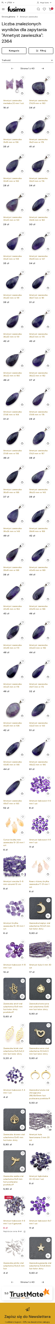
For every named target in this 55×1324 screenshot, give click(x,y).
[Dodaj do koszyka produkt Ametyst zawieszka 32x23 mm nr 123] (22, 209)
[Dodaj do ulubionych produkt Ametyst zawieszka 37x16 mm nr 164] (23, 389)
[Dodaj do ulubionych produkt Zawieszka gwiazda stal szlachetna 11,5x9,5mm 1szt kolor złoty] (48, 1240)
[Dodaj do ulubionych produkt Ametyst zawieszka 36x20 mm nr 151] (23, 311)
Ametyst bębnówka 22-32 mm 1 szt (38, 1177)
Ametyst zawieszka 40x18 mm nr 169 (38, 568)
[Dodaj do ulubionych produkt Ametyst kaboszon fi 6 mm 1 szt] (48, 778)
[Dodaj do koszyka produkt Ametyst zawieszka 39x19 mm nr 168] (22, 560)
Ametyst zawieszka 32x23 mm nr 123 (12, 218)
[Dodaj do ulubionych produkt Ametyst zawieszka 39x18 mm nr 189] (48, 506)
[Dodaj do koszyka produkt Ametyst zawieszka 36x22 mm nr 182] (48, 365)
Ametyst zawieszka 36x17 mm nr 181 (38, 296)
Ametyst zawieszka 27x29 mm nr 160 (38, 102)
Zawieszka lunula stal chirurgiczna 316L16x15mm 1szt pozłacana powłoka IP (39, 1094)
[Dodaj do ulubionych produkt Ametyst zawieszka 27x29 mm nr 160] (48, 77)
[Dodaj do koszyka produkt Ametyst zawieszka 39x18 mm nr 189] (48, 521)
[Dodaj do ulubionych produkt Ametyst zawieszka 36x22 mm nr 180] (23, 350)
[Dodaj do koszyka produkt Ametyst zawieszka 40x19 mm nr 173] (22, 637)
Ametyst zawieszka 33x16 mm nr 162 (38, 218)
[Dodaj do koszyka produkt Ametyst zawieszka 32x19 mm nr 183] (22, 171)
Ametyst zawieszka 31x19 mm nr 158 (12, 140)
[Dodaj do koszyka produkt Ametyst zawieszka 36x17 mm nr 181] (48, 287)
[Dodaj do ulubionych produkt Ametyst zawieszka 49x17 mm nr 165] (23, 778)
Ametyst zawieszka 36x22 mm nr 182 (38, 374)
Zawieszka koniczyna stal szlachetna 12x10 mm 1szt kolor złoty (39, 1006)
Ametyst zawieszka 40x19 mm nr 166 (38, 607)
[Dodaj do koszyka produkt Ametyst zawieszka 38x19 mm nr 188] (22, 482)
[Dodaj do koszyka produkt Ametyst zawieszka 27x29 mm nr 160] (48, 93)
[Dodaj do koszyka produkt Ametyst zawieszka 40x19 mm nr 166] (48, 598)
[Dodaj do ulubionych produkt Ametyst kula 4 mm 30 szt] (48, 942)
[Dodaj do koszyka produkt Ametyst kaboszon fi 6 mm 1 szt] (48, 793)
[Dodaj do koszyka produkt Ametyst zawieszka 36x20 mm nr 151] (22, 326)
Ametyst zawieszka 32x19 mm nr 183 (12, 179)
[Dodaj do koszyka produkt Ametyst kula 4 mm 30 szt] (48, 957)
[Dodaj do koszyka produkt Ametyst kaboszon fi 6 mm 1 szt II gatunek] (22, 1213)
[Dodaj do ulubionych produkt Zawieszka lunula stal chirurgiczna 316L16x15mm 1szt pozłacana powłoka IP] (48, 1067)
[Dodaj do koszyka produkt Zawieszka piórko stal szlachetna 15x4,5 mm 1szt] (22, 1255)
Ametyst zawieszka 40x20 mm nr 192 (38, 646)
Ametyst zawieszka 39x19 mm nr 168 (12, 568)
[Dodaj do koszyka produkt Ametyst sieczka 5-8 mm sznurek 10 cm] (22, 874)
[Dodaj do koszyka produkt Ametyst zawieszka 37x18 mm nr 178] (48, 404)
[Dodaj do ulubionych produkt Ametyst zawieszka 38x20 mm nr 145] (48, 467)
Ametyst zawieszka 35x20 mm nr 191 (12, 296)
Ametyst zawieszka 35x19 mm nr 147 (38, 257)
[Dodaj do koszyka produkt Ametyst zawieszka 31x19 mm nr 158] (22, 132)
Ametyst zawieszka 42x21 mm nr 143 (38, 724)
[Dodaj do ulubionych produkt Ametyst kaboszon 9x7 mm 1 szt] (48, 1198)
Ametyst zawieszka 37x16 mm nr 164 (12, 413)
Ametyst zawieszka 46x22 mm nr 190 (38, 763)
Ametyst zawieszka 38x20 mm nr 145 (38, 490)
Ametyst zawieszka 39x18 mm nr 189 (38, 529)
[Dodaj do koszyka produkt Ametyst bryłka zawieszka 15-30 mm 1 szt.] (22, 915)
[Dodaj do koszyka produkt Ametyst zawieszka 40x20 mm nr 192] (48, 637)
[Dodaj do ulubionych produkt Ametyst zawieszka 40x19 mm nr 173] (23, 622)
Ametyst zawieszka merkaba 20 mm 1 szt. (13, 102)
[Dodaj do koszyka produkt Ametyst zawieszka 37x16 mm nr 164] (22, 404)
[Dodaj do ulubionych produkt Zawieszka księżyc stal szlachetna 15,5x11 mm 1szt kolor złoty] (48, 900)
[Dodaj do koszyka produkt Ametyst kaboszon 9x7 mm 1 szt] (48, 1213)
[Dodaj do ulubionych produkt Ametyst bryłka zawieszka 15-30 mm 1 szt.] (23, 900)
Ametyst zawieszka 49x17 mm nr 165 (12, 802)
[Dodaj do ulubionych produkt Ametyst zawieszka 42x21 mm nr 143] (48, 700)
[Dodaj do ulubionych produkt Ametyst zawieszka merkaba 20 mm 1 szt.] (23, 77)
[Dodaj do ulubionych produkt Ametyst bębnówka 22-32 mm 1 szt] (48, 1153)
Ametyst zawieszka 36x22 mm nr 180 (12, 374)
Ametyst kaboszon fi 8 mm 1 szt (40, 841)
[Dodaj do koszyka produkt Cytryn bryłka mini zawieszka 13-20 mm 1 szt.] (22, 832)
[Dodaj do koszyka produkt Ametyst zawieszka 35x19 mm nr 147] (48, 248)
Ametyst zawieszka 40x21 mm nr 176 (12, 685)
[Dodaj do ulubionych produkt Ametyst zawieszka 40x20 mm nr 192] (48, 622)
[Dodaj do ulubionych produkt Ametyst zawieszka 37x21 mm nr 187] (48, 428)
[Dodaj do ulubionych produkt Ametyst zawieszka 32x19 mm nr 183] (23, 155)
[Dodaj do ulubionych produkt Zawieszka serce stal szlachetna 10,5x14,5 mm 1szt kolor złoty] (48, 1025)
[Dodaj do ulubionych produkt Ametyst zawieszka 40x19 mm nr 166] (48, 583)
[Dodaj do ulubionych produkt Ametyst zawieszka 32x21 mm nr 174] (48, 155)
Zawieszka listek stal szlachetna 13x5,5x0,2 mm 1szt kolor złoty (13, 1051)
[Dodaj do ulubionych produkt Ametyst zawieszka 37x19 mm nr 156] (23, 428)
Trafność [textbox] (6, 60)
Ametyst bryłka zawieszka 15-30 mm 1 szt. (14, 926)
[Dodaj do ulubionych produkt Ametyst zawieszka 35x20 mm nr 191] (23, 272)
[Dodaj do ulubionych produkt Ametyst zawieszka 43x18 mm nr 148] (23, 739)
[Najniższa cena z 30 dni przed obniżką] (24, 1231)
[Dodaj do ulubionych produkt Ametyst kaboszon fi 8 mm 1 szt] (48, 817)
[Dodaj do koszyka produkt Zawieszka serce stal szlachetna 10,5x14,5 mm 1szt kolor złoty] (48, 1041)
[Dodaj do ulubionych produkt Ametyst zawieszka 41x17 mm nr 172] (48, 661)
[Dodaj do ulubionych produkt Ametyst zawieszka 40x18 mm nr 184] (23, 583)
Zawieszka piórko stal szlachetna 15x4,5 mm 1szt (14, 1266)
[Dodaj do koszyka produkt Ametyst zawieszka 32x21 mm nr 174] (48, 171)
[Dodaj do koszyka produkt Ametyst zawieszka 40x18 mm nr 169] (48, 560)
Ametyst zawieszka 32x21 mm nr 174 (38, 179)
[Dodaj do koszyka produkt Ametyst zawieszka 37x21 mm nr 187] (48, 443)
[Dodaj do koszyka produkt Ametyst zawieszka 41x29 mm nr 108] (22, 715)
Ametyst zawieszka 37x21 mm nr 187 (38, 452)
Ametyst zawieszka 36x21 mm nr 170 (38, 335)
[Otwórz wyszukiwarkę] (38, 9)
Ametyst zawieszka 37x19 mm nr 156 (12, 452)
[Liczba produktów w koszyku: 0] (50, 9)
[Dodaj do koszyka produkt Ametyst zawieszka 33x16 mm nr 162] (48, 209)
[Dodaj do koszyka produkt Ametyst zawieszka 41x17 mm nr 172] (48, 676)
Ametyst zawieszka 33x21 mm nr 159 (12, 257)
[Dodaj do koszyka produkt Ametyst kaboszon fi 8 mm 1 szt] (48, 832)
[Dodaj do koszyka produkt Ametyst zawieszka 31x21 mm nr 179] (48, 132)
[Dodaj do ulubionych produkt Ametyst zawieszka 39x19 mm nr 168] (23, 544)
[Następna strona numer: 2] (43, 68)
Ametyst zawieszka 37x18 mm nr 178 (38, 413)
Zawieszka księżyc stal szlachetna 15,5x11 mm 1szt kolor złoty (39, 926)
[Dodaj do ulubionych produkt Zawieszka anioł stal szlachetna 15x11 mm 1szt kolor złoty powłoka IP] (23, 981)
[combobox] (27, 60)
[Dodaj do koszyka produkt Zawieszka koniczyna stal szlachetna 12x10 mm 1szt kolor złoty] (48, 996)
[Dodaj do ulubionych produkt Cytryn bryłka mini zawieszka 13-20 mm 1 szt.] (23, 817)
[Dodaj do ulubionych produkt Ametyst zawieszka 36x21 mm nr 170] (48, 311)
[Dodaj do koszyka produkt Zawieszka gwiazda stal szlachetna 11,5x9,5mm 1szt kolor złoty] (48, 1255)
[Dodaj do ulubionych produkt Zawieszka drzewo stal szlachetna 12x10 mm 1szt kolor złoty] (23, 1112)
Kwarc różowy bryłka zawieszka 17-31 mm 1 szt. (39, 884)
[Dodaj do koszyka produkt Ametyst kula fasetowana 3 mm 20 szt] (48, 1127)
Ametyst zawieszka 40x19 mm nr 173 (12, 646)
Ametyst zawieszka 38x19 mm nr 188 (12, 490)
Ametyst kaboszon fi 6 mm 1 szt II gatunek (14, 1222)
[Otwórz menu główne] (3, 9)
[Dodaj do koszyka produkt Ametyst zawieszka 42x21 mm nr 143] (48, 715)
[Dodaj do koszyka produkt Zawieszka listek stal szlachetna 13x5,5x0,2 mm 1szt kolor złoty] (22, 1041)
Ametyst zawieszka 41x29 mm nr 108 (12, 724)
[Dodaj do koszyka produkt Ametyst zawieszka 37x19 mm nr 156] (22, 443)
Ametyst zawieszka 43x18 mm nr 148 (12, 763)
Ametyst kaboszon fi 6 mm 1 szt (40, 802)
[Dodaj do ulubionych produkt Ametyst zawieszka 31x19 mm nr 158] (23, 116)
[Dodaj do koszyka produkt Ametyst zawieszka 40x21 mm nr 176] (22, 676)
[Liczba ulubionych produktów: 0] (44, 9)
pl (4, 2)
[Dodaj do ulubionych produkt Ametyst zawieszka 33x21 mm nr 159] (23, 233)
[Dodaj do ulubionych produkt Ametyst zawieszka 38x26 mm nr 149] (23, 506)
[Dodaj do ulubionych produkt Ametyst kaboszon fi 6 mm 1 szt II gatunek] (23, 1198)
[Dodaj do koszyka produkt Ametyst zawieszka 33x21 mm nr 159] (22, 248)
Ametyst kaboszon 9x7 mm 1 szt (40, 1222)
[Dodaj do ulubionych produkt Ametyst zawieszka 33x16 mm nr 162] (48, 194)
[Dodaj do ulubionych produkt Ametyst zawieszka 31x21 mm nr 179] (48, 116)
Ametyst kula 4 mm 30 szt (40, 966)
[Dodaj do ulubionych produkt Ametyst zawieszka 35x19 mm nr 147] (48, 233)
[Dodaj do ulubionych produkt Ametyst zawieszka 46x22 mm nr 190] (48, 739)
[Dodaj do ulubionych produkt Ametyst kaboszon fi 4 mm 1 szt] (23, 1067)
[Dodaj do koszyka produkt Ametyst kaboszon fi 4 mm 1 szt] (22, 1082)
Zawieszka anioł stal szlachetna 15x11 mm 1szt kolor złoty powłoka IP (13, 1007)
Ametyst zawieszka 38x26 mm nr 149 (12, 529)
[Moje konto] (44, 2)
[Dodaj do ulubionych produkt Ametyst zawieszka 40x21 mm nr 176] (23, 661)
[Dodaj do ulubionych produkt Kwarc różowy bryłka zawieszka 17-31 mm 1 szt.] (48, 858)
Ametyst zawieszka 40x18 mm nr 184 (12, 607)
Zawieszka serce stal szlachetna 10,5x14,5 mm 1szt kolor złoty (39, 1051)
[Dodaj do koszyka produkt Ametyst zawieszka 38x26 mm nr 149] (22, 521)
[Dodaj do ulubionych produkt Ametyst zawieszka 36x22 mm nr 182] (48, 350)
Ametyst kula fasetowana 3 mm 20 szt (39, 1137)
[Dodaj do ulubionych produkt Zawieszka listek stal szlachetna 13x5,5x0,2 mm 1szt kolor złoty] (23, 1025)
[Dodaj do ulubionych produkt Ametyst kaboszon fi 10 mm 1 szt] (23, 942)
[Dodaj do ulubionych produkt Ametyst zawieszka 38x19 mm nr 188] (23, 467)
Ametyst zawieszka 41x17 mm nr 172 (38, 685)
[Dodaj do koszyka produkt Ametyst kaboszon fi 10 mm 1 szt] (22, 957)
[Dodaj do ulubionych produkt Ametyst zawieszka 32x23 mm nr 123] (23, 194)
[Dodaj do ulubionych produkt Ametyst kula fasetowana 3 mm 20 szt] (48, 1112)
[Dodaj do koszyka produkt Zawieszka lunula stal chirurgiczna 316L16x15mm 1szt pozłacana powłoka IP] (48, 1082)
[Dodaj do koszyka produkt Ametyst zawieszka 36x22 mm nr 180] (22, 365)
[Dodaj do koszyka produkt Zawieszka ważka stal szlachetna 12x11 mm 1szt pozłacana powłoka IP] (22, 1168)
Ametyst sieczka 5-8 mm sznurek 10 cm (13, 882)
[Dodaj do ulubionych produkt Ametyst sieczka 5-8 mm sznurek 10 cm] (23, 858)
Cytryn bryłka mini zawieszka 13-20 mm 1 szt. (14, 842)
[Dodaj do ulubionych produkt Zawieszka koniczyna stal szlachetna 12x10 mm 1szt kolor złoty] (48, 981)
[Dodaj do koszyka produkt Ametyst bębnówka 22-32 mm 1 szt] (48, 1168)
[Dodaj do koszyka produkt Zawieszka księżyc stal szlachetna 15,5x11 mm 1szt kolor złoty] (48, 915)
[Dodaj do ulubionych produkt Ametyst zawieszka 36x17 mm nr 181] (48, 272)
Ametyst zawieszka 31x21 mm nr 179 (38, 140)
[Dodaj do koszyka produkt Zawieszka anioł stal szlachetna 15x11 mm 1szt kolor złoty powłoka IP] (22, 996)
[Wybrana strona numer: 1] (27, 68)
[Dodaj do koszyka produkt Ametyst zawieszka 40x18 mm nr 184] (22, 598)
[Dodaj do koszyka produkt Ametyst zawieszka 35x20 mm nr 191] (22, 287)
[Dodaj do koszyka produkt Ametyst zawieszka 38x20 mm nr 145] (48, 482)
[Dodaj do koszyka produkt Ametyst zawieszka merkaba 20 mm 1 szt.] (22, 93)
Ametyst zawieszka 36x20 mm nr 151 (12, 335)
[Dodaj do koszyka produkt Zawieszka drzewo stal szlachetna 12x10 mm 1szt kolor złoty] (22, 1127)
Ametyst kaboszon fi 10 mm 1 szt (14, 966)
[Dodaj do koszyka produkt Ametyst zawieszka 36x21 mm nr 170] (48, 326)
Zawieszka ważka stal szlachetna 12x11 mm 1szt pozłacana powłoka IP (13, 1180)
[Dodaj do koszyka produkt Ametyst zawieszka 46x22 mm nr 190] (48, 754)
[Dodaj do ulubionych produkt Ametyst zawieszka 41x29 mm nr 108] (23, 700)
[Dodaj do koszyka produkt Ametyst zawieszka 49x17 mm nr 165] (22, 793)
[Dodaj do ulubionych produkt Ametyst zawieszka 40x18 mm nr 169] (48, 544)
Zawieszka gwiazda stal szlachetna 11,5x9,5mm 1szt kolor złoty (40, 1266)
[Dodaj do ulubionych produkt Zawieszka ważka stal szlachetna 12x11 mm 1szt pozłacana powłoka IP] (23, 1153)
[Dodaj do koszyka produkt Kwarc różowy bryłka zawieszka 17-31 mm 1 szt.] (48, 874)
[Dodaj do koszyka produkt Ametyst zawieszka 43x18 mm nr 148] (22, 754)
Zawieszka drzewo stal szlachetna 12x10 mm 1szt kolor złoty (14, 1137)
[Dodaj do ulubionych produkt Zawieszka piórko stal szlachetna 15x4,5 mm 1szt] (23, 1240)
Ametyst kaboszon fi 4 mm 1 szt (14, 1091)
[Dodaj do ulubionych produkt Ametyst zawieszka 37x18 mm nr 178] (48, 389)
